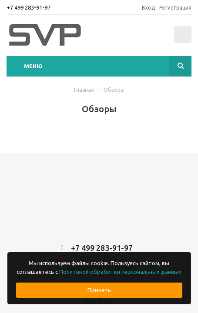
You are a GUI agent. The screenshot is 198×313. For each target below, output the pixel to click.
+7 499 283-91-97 (28, 7)
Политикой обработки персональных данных (120, 272)
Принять (99, 290)
